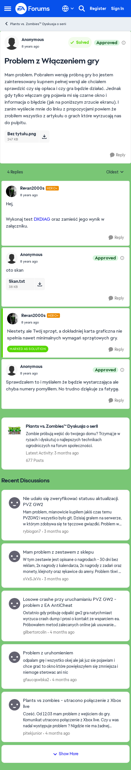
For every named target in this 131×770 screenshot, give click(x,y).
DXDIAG (42, 219)
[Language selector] (68, 8)
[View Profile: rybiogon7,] (14, 503)
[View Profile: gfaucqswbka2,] (14, 657)
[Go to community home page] (32, 8)
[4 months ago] (61, 632)
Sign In (117, 8)
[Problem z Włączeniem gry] (39, 195)
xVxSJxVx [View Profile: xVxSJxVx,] (32, 578)
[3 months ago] (55, 532)
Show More (65, 753)
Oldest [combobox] (115, 172)
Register (98, 8)
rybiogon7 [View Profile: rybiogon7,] (32, 531)
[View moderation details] (123, 43)
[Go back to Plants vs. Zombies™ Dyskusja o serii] (75, 426)
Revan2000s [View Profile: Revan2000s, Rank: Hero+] (32, 188)
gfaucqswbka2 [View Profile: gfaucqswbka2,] (36, 679)
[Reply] (117, 155)
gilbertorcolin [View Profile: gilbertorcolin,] (35, 632)
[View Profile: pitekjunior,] (14, 704)
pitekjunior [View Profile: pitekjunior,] (32, 733)
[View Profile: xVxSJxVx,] (14, 556)
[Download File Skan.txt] (39, 284)
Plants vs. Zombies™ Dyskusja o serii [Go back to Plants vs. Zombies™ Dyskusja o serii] (35, 23)
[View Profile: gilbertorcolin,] (14, 603)
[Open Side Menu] (7, 8)
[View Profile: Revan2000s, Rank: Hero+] (11, 191)
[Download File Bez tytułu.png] (44, 136)
